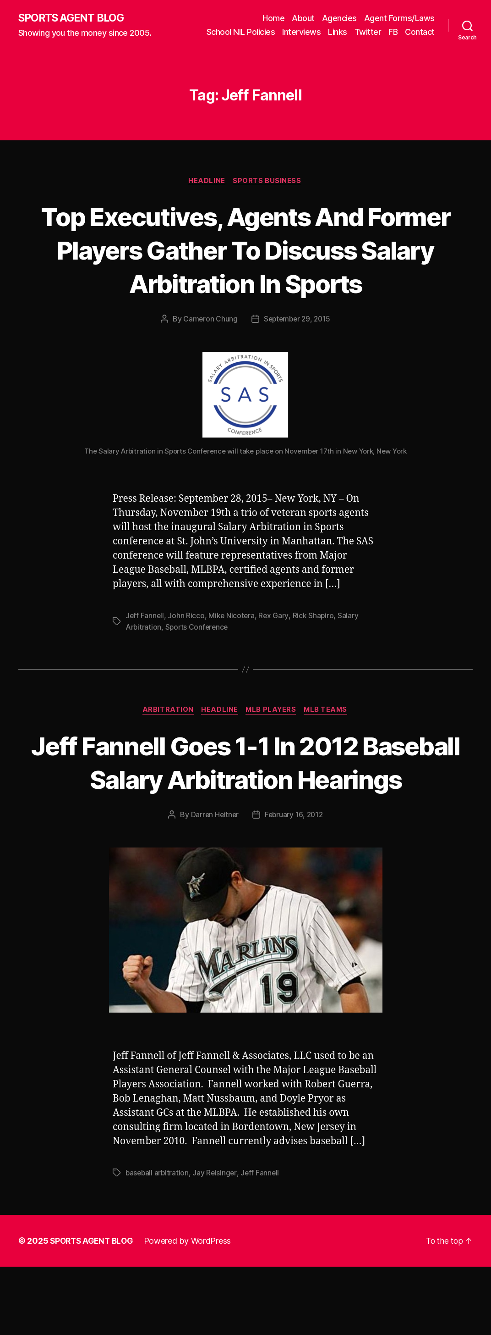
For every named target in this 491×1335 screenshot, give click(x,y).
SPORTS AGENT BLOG (73, 18)
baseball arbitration (158, 1241)
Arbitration (165, 745)
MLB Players (272, 745)
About (303, 18)
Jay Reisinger (216, 1241)
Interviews (301, 32)
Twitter (368, 32)
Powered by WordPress (191, 1309)
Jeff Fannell (145, 650)
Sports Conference (198, 661)
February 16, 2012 (294, 882)
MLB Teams (329, 745)
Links (337, 32)
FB (393, 32)
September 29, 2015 (297, 353)
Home (273, 18)
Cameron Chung (208, 353)
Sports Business (269, 181)
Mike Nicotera (232, 650)
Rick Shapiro (315, 650)
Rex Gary (275, 650)
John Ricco (187, 650)
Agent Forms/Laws (399, 18)
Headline (206, 181)
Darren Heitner (213, 882)
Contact (420, 32)
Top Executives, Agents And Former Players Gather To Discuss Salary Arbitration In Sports (245, 267)
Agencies (339, 18)
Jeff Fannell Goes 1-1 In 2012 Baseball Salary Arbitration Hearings (245, 813)
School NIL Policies (241, 32)
